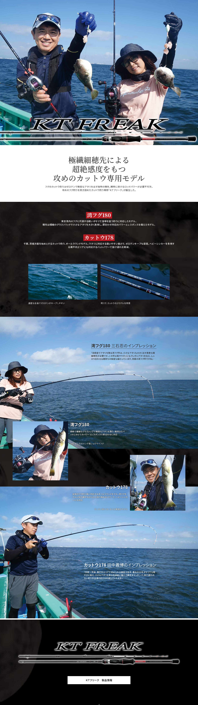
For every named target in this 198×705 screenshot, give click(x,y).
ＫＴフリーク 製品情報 (99, 680)
